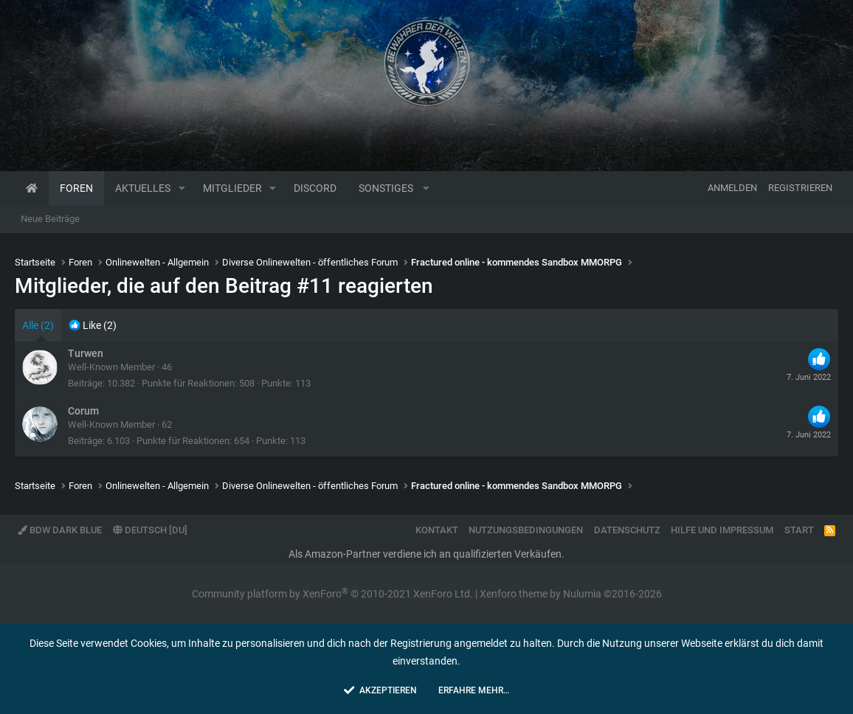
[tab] (92, 325)
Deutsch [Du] (150, 530)
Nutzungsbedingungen (526, 530)
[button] (182, 188)
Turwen (85, 353)
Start (799, 530)
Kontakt (436, 530)
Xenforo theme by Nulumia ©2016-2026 (571, 594)
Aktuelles (142, 188)
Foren (76, 188)
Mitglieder (232, 188)
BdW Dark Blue (60, 530)
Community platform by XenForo (332, 594)
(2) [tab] (38, 325)
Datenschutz (627, 530)
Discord (315, 188)
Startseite (32, 188)
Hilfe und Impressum (722, 530)
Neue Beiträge (50, 218)
